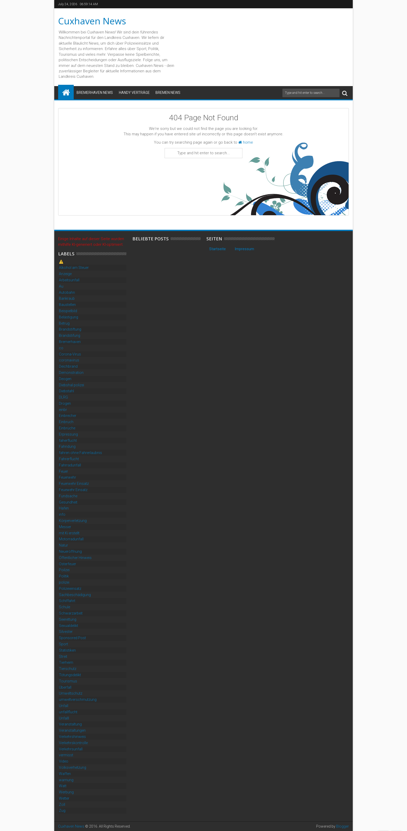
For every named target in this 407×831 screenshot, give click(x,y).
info (62, 514)
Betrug (64, 323)
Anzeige (65, 274)
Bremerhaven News (95, 92)
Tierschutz (67, 669)
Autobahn (67, 292)
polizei (64, 582)
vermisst (66, 755)
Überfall (65, 687)
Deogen (65, 379)
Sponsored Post (72, 638)
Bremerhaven (70, 342)
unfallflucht (68, 712)
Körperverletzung (73, 521)
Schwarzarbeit (71, 613)
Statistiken (67, 650)
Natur (63, 545)
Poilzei (64, 570)
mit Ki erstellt (69, 533)
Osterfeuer (67, 564)
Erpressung (68, 434)
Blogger (342, 826)
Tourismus (68, 681)
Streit (63, 656)
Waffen (65, 774)
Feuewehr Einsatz (73, 490)
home (245, 142)
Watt (62, 786)
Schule (64, 607)
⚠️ (61, 262)
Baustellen (67, 305)
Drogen (65, 403)
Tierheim (66, 662)
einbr (63, 410)
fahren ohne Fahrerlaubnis (80, 453)
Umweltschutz (70, 693)
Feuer (63, 471)
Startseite (217, 249)
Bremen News (167, 92)
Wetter (64, 798)
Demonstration (71, 373)
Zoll (62, 804)
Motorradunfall (71, 539)
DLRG (63, 397)
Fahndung (67, 446)
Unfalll (64, 718)
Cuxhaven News (92, 21)
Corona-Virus (70, 354)
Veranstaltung (70, 724)
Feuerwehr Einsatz (74, 483)
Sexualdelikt (68, 626)
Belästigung (68, 317)
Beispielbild (68, 311)
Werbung (66, 792)
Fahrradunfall (70, 465)
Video (63, 761)
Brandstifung (69, 335)
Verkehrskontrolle (73, 743)
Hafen (64, 508)
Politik (64, 576)
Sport (63, 644)
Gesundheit (68, 502)
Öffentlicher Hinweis (75, 558)
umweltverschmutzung (78, 699)
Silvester (66, 632)
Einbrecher (67, 416)
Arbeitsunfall (69, 280)
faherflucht (68, 440)
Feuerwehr (67, 477)
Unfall (63, 706)
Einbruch (66, 422)
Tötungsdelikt (70, 675)
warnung (66, 780)
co (61, 348)
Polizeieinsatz (70, 588)
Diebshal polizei (71, 385)
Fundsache (68, 496)
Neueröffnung (70, 551)
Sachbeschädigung (75, 595)
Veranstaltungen (72, 730)
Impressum (244, 249)
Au (61, 286)
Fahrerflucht (69, 459)
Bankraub (67, 298)
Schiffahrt (67, 601)
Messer (65, 527)
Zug (62, 810)
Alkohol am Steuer (74, 268)
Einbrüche (67, 428)
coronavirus (69, 360)
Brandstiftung (70, 329)
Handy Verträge (134, 92)
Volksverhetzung (72, 767)
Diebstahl (66, 391)
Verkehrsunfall (71, 749)
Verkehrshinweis (72, 737)
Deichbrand (68, 366)
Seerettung (67, 619)
